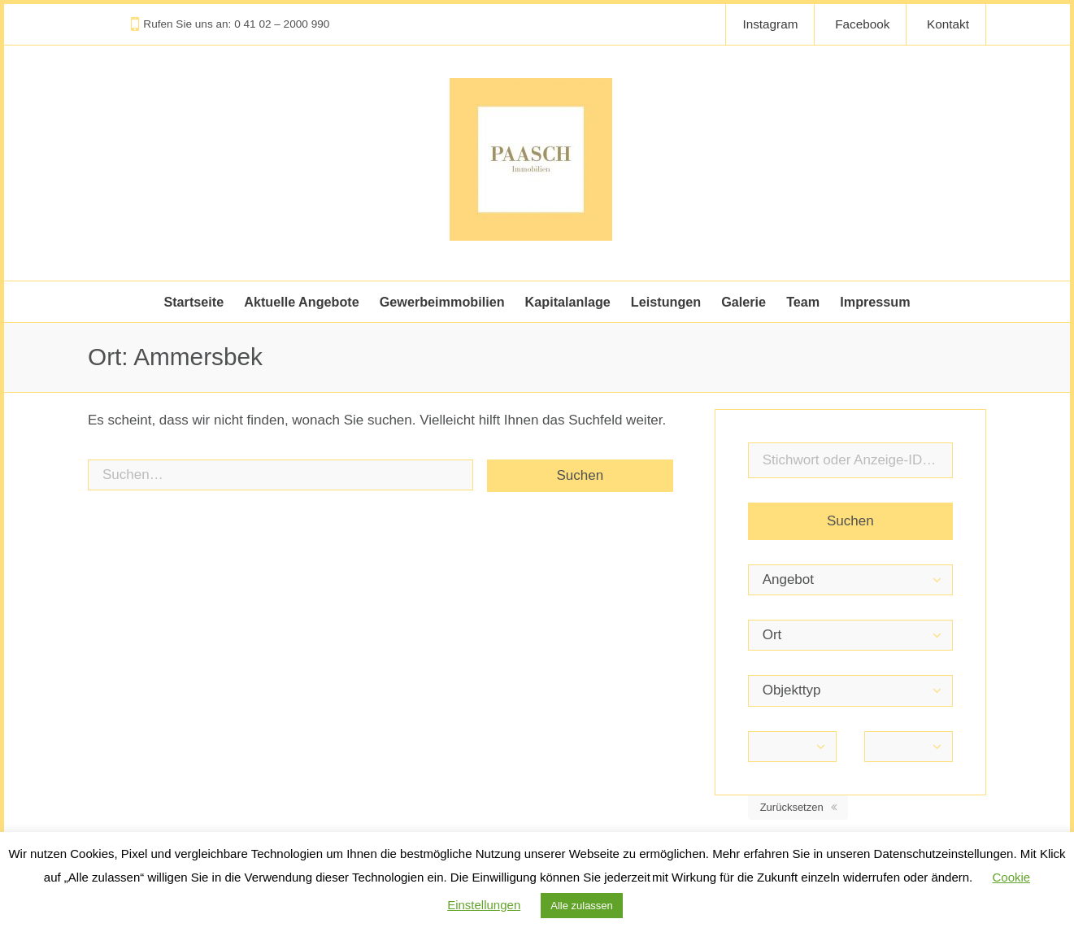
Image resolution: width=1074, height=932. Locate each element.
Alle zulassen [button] (581, 905)
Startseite (193, 301)
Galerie (743, 301)
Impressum (875, 301)
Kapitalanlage (568, 301)
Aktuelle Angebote (301, 301)
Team (803, 301)
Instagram (770, 24)
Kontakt (948, 24)
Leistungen (666, 301)
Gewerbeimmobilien (442, 301)
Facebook (862, 24)
